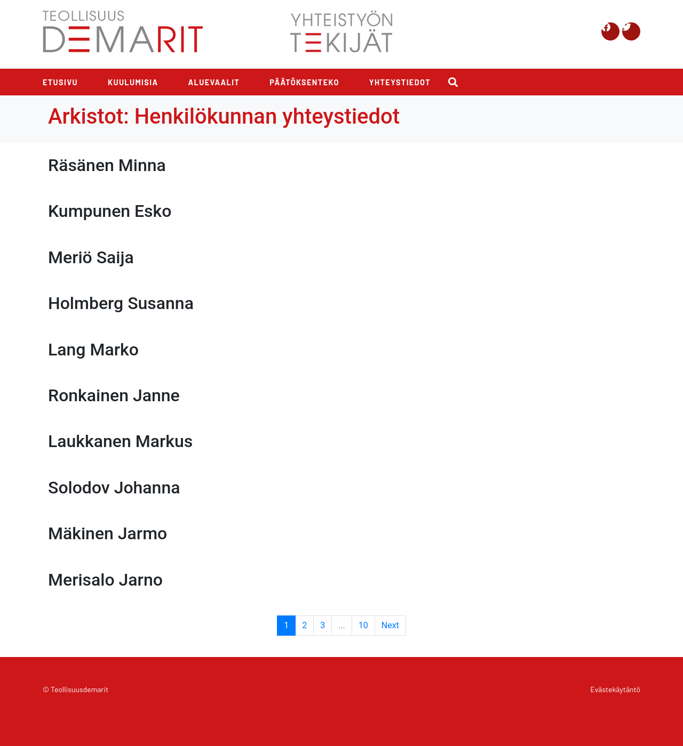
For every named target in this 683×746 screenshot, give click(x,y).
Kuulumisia (133, 82)
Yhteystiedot (400, 82)
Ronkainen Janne (114, 395)
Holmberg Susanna (121, 303)
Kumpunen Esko (109, 211)
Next (390, 625)
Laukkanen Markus (120, 441)
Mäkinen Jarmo (107, 533)
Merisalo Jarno (105, 580)
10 (363, 625)
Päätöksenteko (304, 82)
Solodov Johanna (114, 487)
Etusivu (60, 82)
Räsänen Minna (107, 165)
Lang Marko (93, 349)
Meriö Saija (91, 257)
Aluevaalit (214, 82)
